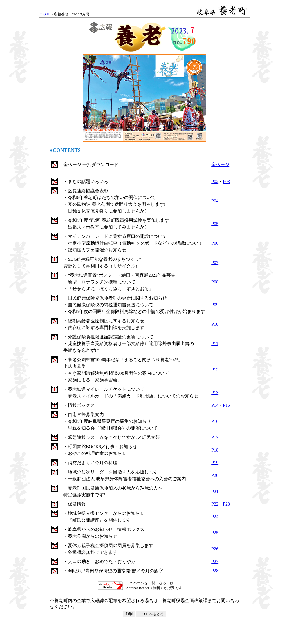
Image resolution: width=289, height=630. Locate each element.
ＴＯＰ (44, 14)
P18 (214, 450)
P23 (226, 504)
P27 (214, 561)
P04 (214, 200)
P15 (226, 405)
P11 (214, 343)
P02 (214, 181)
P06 (214, 243)
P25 (214, 532)
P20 (214, 475)
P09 (214, 304)
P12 (214, 369)
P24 (214, 516)
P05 (214, 223)
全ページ (220, 164)
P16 (214, 421)
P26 (214, 548)
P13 (214, 392)
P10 (214, 324)
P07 (214, 262)
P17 (214, 437)
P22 (214, 504)
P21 (214, 491)
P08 (214, 282)
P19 (214, 462)
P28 (214, 570)
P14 (214, 405)
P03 (226, 181)
